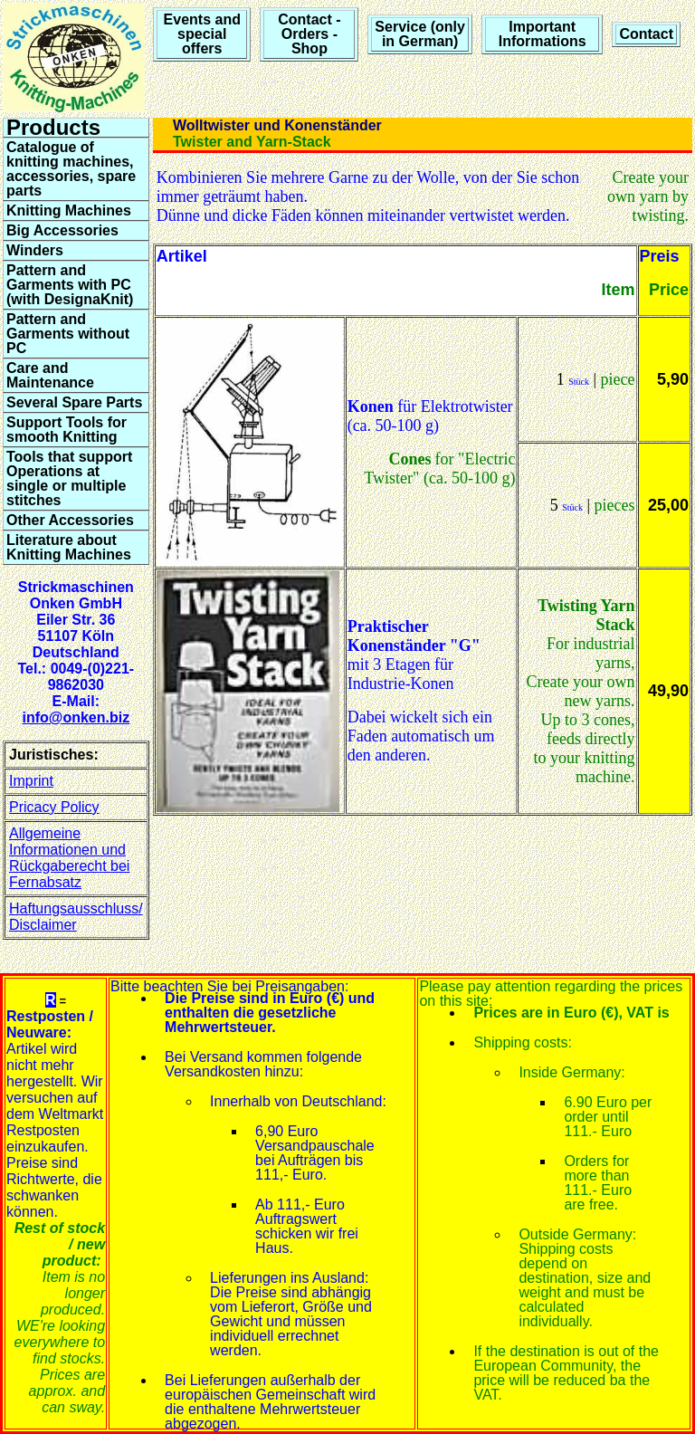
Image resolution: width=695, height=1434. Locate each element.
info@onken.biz (75, 717)
